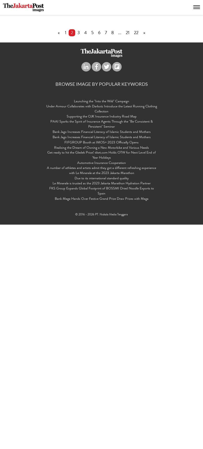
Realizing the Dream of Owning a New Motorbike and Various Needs (101, 372)
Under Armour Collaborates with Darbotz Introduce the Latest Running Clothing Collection (101, 334)
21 (128, 258)
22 (136, 258)
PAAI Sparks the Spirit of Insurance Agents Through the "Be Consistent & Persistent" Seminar (101, 349)
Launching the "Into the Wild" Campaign (101, 326)
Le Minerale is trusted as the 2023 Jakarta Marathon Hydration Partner (102, 408)
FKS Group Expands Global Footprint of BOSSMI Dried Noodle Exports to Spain (101, 416)
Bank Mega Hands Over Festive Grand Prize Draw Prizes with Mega (101, 423)
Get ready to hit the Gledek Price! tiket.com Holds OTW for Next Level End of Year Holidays (101, 380)
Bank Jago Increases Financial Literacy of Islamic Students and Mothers (102, 357)
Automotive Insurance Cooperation (101, 388)
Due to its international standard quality (102, 403)
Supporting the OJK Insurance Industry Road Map (102, 341)
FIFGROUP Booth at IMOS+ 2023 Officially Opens (101, 367)
